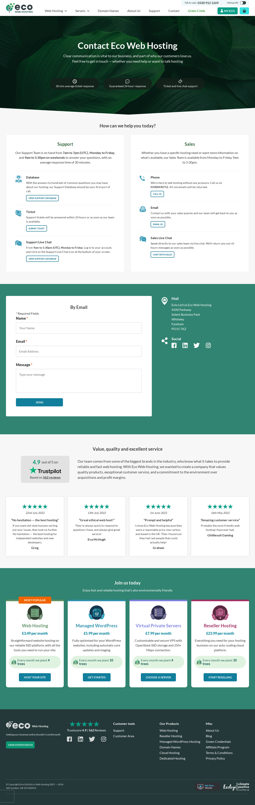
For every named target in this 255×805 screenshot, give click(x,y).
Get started (97, 677)
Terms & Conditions (219, 753)
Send (39, 402)
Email (21, 341)
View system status (20, 744)
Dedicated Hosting (172, 758)
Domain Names (108, 11)
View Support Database (42, 198)
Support (154, 11)
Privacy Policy (215, 758)
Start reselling (220, 677)
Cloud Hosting (169, 753)
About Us (133, 11)
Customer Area (123, 736)
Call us (157, 194)
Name (22, 318)
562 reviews (52, 477)
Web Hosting (169, 730)
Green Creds (196, 11)
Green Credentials (218, 741)
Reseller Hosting (171, 736)
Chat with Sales (162, 254)
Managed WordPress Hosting (180, 741)
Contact (173, 11)
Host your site (35, 677)
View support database (42, 258)
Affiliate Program (217, 747)
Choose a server (158, 677)
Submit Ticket (36, 228)
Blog (209, 736)
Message (24, 365)
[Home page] (19, 8)
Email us (158, 224)
